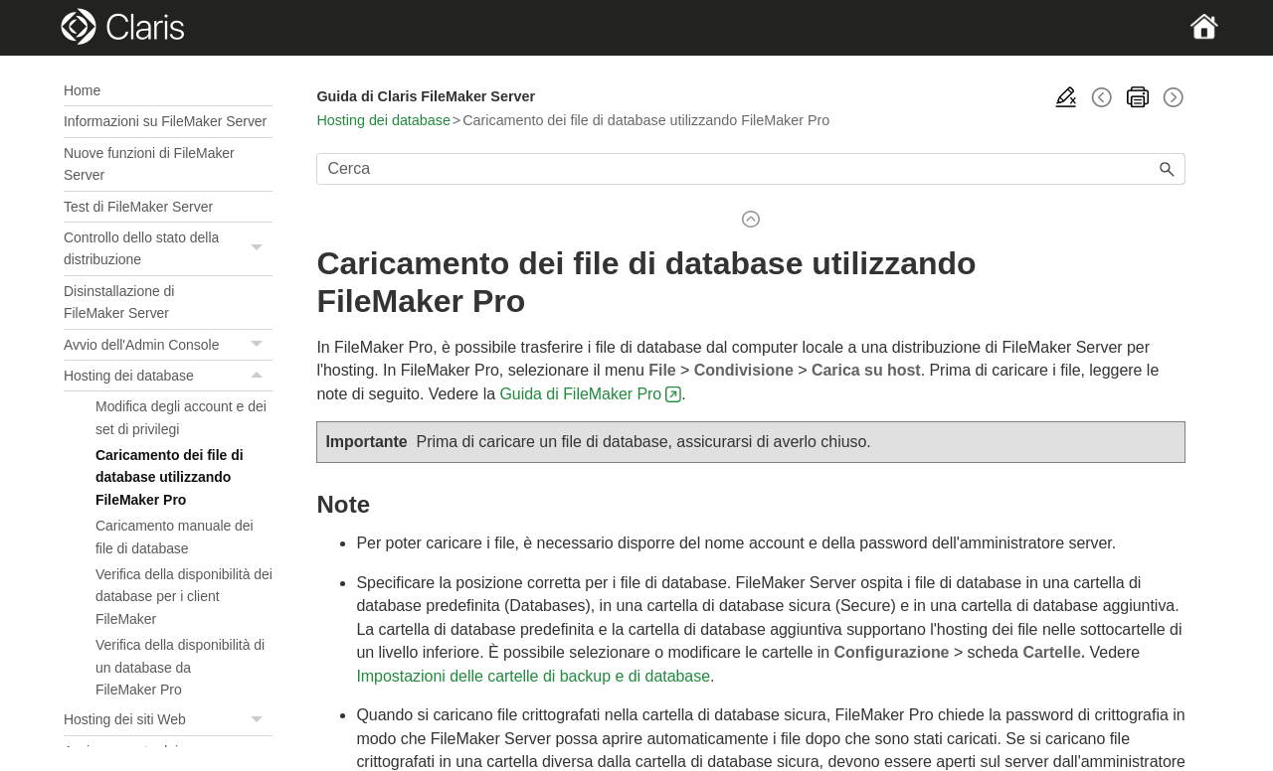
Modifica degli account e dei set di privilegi (181, 417)
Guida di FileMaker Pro (580, 394)
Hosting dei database (168, 375)
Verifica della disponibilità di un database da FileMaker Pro (180, 667)
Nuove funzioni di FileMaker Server (149, 164)
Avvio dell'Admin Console (168, 345)
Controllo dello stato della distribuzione (168, 249)
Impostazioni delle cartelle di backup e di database (533, 676)
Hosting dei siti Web (168, 719)
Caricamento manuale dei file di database (174, 536)
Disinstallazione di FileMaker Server (119, 302)
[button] (259, 249)
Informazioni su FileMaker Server (165, 121)
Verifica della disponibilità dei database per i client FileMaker (184, 596)
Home (82, 90)
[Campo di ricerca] (750, 169)
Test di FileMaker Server (138, 207)
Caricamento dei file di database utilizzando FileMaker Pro (169, 477)
